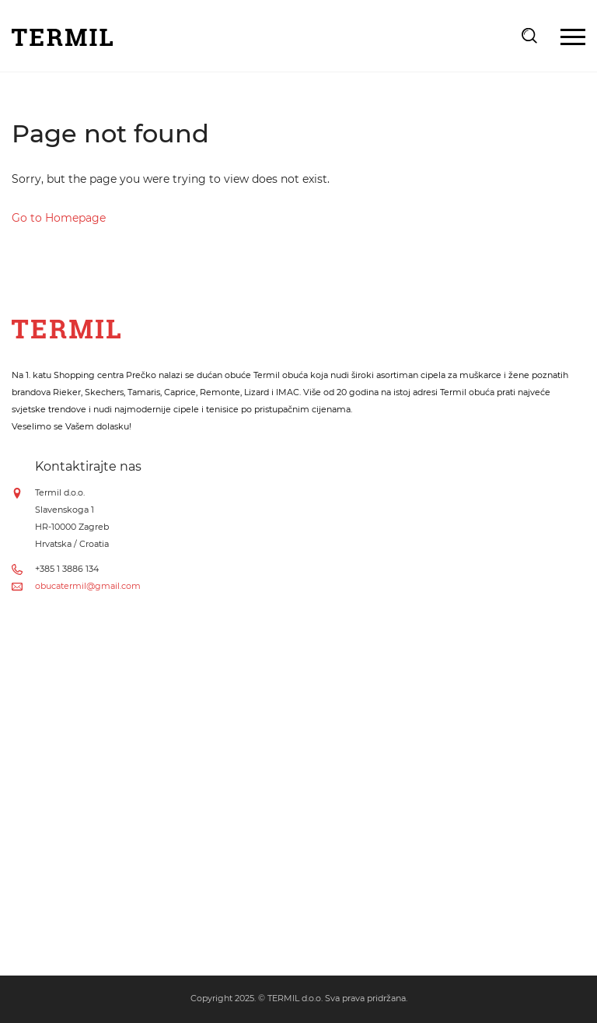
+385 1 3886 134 (67, 568)
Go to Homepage (59, 218)
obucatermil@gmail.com (88, 585)
